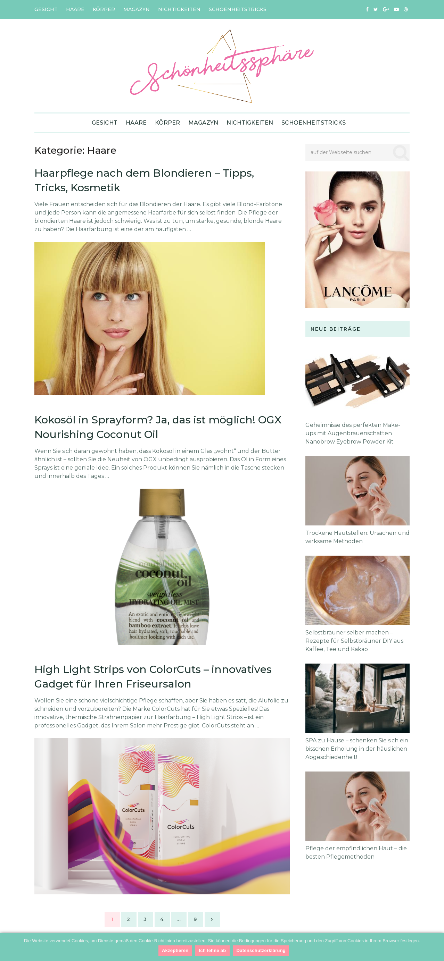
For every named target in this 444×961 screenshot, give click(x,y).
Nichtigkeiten (179, 9)
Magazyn (136, 9)
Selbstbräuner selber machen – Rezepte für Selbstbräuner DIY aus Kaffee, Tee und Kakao (354, 640)
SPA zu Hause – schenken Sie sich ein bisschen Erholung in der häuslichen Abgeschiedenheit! (356, 748)
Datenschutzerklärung (261, 950)
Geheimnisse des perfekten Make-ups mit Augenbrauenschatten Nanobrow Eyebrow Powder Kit (352, 433)
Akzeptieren (175, 950)
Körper (104, 9)
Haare (75, 9)
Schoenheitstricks (237, 9)
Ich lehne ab (212, 950)
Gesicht (46, 9)
